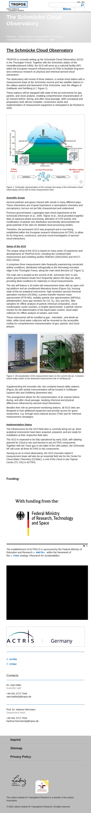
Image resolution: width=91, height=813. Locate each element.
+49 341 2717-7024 (16, 718)
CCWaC (13, 664)
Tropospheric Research (17, 6)
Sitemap (16, 748)
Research (11, 36)
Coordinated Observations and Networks (26, 39)
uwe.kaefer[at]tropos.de (18, 696)
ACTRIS (13, 659)
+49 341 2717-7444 (16, 693)
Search (82, 5)
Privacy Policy (20, 756)
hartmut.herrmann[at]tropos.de (22, 721)
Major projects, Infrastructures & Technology (40, 36)
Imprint (15, 739)
